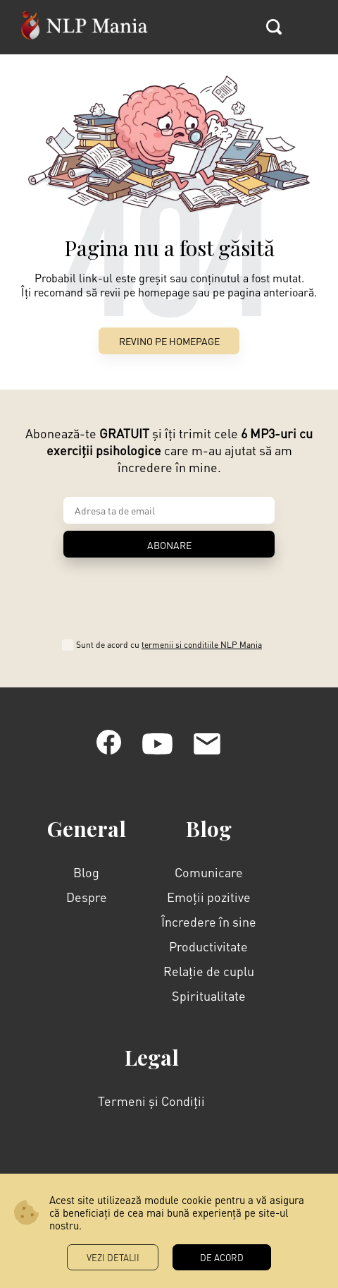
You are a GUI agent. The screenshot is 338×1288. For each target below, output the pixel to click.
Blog (86, 872)
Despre (86, 897)
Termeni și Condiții (151, 1101)
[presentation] (169, 593)
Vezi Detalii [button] (113, 1257)
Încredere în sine (208, 921)
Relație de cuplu (208, 971)
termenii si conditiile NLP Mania (202, 644)
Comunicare (209, 872)
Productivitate (208, 946)
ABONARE (169, 544)
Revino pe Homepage (169, 341)
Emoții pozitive (209, 897)
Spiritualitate (209, 995)
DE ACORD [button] (222, 1257)
